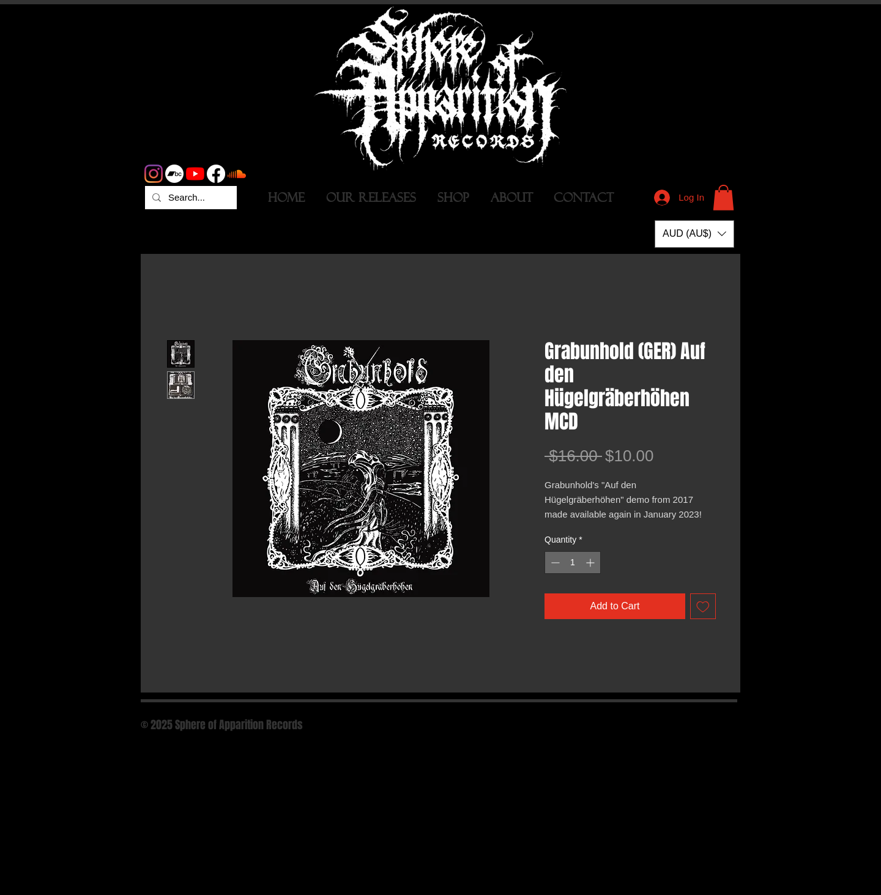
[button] (723, 197)
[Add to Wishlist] (703, 606)
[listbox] (694, 234)
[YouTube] (195, 174)
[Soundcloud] (237, 174)
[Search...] (189, 197)
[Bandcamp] (174, 174)
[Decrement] (554, 562)
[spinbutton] (573, 562)
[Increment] (591, 562)
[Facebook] (216, 174)
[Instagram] (153, 174)
